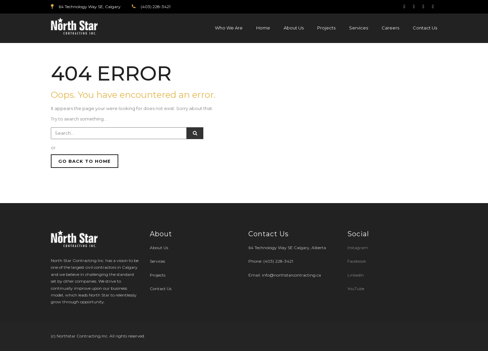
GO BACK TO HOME (84, 161)
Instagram (358, 247)
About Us (294, 27)
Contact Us (425, 27)
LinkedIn (355, 275)
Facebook (356, 261)
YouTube (355, 288)
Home (263, 27)
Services (358, 27)
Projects (326, 27)
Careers (390, 27)
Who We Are (229, 27)
